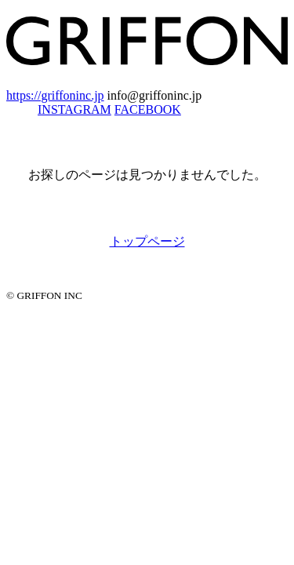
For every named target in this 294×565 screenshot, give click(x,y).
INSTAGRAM (74, 109)
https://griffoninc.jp (55, 95)
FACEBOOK (147, 109)
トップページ (147, 241)
